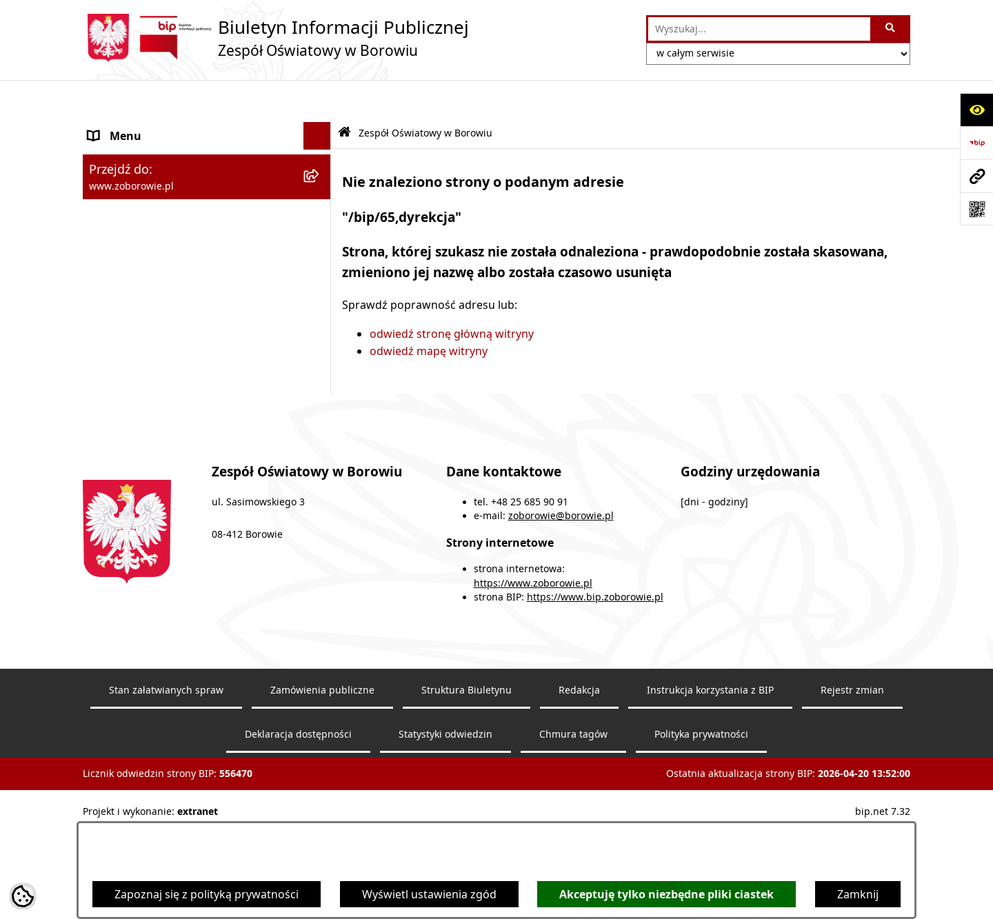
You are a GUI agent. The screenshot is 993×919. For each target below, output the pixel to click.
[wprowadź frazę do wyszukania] (759, 29)
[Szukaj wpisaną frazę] (891, 29)
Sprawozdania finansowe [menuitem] (154, 363)
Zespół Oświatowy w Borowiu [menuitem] (165, 126)
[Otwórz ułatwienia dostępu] (976, 109)
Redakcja (579, 784)
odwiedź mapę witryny (429, 313)
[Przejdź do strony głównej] (276, 38)
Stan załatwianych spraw (166, 784)
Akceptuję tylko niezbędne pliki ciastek (666, 894)
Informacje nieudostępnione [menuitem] (162, 390)
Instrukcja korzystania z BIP (710, 784)
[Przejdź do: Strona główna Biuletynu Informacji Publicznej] (344, 95)
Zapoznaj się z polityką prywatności (206, 894)
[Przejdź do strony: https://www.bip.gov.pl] (976, 142)
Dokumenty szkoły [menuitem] (136, 308)
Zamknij (858, 894)
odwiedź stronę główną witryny (452, 295)
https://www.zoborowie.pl (533, 678)
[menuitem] (207, 162)
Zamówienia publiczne (322, 784)
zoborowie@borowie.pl (561, 611)
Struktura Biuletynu (466, 784)
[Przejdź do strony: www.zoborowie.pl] (976, 175)
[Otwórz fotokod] (976, 208)
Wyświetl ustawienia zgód (429, 894)
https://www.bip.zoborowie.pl (595, 692)
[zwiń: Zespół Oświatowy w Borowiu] (320, 126)
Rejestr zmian (852, 784)
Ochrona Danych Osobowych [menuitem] (164, 418)
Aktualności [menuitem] (118, 335)
